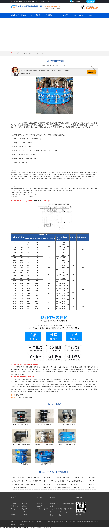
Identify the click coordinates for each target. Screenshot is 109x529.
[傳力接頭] (19, 395)
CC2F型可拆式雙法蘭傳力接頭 (25, 397)
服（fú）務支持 (78, 15)
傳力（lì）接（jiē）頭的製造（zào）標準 (26, 477)
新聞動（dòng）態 (53, 15)
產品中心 (13, 497)
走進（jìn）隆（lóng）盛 (29, 17)
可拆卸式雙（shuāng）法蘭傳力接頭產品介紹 (70, 481)
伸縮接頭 (24, 503)
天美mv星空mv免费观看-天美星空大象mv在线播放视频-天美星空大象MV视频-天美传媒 (25, 528)
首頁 (13, 53)
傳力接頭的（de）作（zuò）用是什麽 (68, 484)
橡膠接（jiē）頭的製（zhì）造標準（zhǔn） (71, 477)
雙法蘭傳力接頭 (26, 123)
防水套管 (24, 515)
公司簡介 (39, 503)
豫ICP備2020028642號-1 (90, 522)
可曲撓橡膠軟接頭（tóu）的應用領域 (68, 488)
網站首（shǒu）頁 (17, 15)
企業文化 (39, 506)
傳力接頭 (13, 503)
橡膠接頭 (24, 506)
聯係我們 (90, 15)
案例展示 (65, 15)
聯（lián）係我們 (42, 509)
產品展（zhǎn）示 (41, 15)
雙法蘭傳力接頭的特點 (20, 488)
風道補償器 (14, 515)
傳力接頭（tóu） (33, 53)
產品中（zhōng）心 (22, 53)
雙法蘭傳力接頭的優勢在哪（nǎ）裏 (24, 484)
